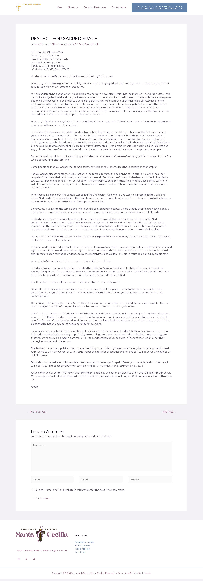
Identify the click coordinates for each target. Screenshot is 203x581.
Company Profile (84, 544)
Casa (63, 7)
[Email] (33, 561)
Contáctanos (119, 7)
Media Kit (80, 554)
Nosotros (76, 7)
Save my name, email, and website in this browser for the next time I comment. (79, 492)
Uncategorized (62, 44)
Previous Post (37, 411)
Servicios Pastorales (97, 7)
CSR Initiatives (82, 547)
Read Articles (82, 551)
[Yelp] (26, 561)
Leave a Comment (41, 44)
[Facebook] (18, 561)
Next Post (168, 411)
